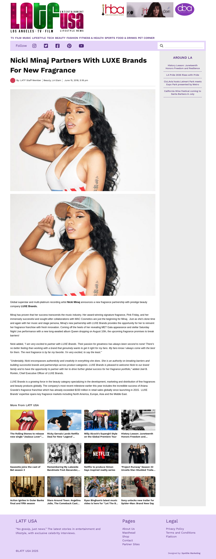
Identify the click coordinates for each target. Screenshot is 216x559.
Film (18, 38)
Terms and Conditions (180, 532)
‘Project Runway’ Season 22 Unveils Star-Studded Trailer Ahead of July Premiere (137, 468)
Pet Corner (146, 38)
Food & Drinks (126, 38)
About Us (128, 528)
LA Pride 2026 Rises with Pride (182, 75)
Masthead (128, 532)
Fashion (72, 38)
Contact (127, 540)
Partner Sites (131, 544)
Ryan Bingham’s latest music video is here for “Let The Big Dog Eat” (101, 502)
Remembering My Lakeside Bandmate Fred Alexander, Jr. (62, 468)
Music (27, 38)
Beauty (60, 38)
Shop (125, 536)
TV (12, 38)
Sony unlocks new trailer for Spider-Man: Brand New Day (137, 502)
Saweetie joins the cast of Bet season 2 (25, 468)
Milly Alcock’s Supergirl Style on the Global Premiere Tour (100, 435)
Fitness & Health (91, 38)
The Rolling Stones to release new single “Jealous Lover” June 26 (27, 435)
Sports (110, 38)
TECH (50, 38)
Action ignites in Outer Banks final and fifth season (27, 502)
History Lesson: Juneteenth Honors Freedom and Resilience (137, 435)
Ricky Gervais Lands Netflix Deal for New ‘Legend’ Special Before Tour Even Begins (63, 435)
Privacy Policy (175, 528)
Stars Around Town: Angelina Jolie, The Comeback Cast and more (64, 502)
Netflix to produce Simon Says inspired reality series (99, 468)
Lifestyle (39, 38)
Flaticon (171, 536)
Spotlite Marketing (191, 553)
